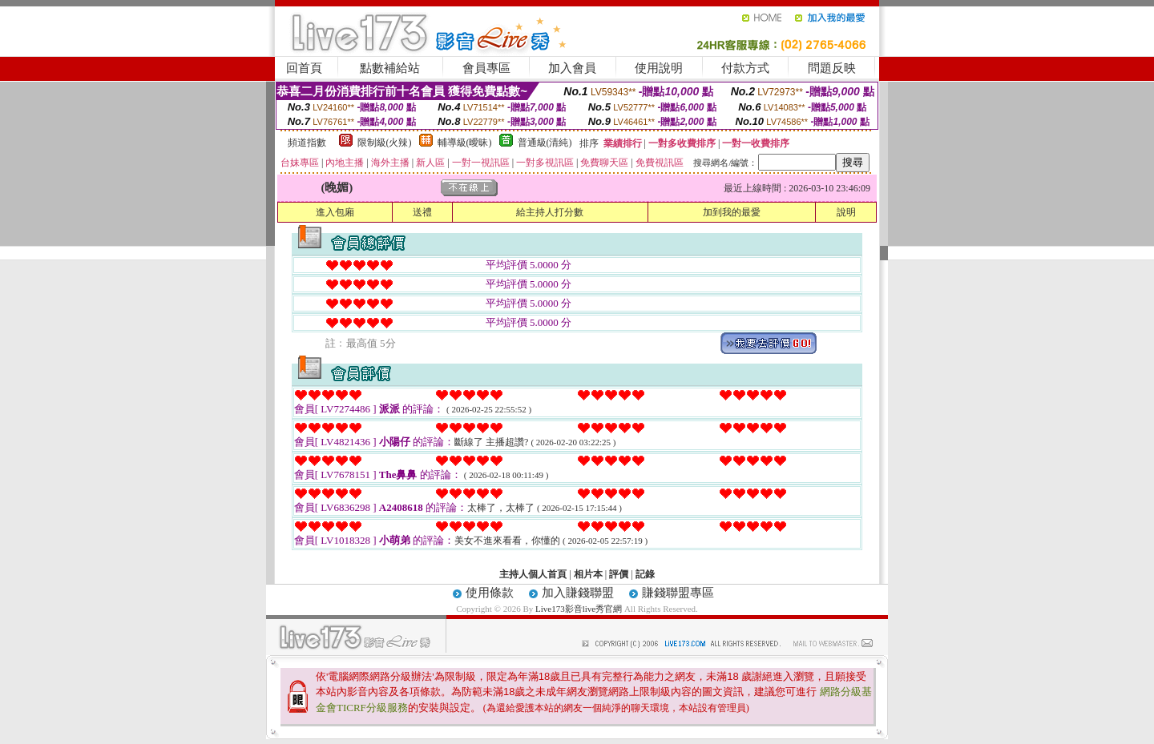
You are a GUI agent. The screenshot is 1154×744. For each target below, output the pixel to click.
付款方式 (745, 68)
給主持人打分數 (549, 212)
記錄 (645, 574)
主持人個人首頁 (533, 574)
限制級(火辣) (384, 142)
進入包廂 (335, 212)
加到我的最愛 (732, 212)
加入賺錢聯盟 (578, 592)
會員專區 (486, 68)
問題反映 (832, 68)
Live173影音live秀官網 (578, 608)
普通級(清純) (545, 142)
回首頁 (304, 68)
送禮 (422, 212)
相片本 (588, 574)
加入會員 (572, 68)
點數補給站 (390, 68)
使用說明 (659, 68)
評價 (618, 574)
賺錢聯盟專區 (678, 592)
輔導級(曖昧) (465, 142)
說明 (846, 212)
